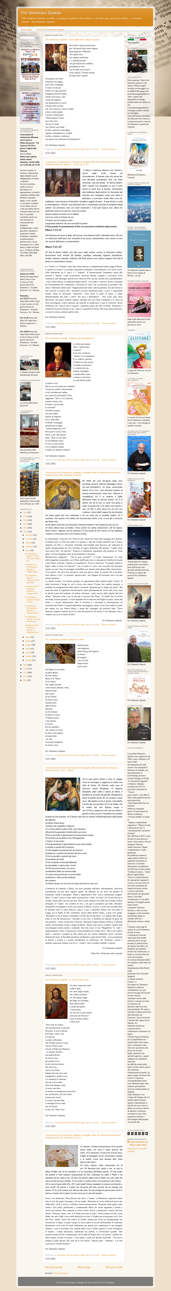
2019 (25, 669)
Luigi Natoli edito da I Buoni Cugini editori (139, 1143)
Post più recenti (53, 1267)
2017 (25, 676)
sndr (95, 1282)
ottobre (28, 543)
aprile (27, 649)
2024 (25, 520)
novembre (29, 539)
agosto (28, 550)
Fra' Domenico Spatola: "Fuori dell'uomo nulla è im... (32, 557)
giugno (28, 641)
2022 (25, 528)
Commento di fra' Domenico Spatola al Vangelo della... (32, 590)
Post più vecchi (114, 1267)
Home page (26, 29)
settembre (29, 546)
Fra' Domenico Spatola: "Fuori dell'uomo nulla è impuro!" (72, 39)
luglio (28, 637)
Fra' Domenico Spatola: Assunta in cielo (64, 639)
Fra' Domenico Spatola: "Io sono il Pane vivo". (67, 980)
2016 (25, 680)
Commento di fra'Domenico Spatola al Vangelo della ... (32, 609)
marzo (28, 652)
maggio (28, 645)
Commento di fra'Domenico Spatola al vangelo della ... (32, 568)
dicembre (29, 535)
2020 (25, 665)
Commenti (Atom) (61, 1273)
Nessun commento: (108, 149)
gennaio (28, 660)
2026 (25, 512)
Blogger (111, 1282)
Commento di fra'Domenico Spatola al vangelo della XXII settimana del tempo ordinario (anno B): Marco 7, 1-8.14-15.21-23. (82, 163)
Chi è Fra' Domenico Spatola (50, 29)
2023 (25, 524)
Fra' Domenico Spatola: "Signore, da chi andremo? (69, 338)
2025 (25, 516)
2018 (25, 672)
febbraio (28, 656)
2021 (25, 532)
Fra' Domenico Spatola (41, 13)
